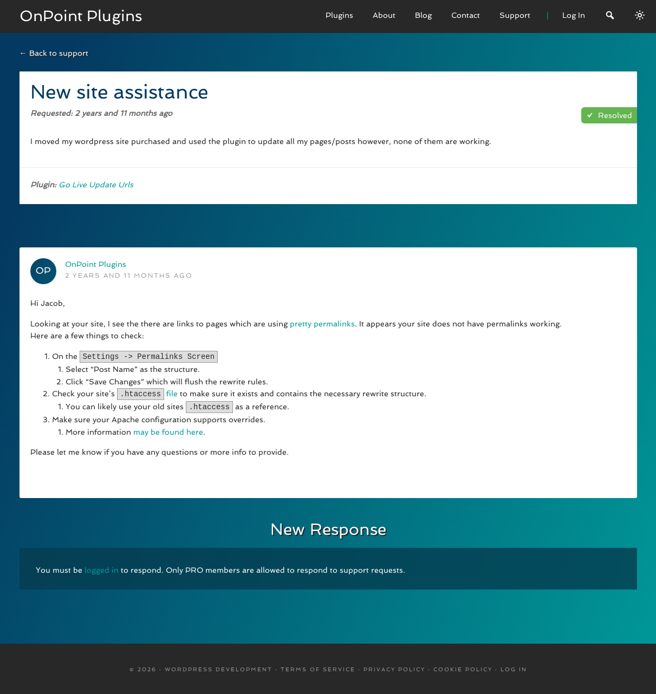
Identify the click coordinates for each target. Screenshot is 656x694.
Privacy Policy (394, 668)
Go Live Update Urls (96, 184)
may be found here (168, 430)
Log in (514, 668)
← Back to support (54, 53)
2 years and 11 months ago (129, 275)
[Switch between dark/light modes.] (639, 15)
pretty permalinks (322, 323)
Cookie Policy (462, 668)
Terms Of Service (318, 668)
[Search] (610, 16)
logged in (102, 568)
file (172, 393)
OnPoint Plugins (81, 16)
